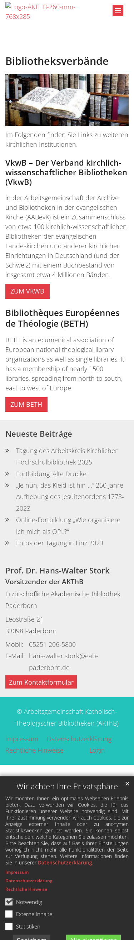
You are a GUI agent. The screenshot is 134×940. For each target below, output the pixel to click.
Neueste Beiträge (38, 433)
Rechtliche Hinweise (26, 924)
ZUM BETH (26, 404)
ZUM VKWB (27, 291)
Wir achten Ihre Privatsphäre (67, 821)
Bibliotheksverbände (57, 60)
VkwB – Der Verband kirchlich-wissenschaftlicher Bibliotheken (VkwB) (66, 172)
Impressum (17, 907)
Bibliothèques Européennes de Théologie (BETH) (62, 318)
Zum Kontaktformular (41, 682)
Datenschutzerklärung (65, 897)
